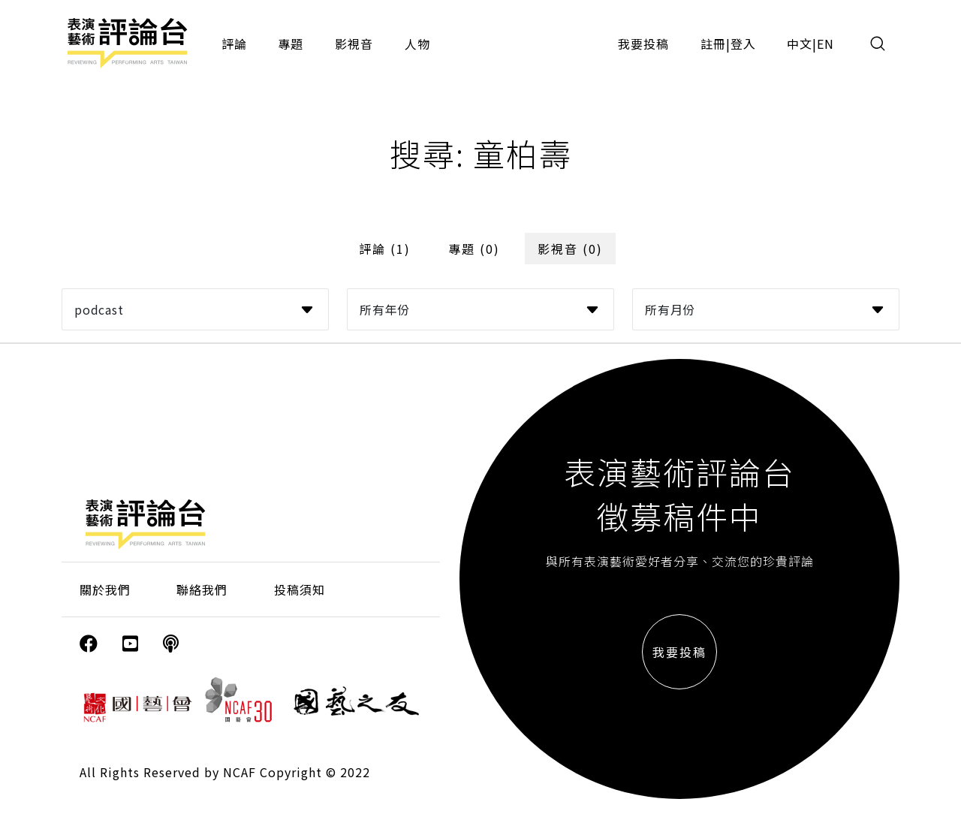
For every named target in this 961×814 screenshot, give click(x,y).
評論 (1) (385, 249)
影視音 (354, 44)
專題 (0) (474, 249)
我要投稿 (643, 44)
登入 (743, 44)
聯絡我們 (201, 589)
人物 (417, 44)
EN (825, 44)
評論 (234, 44)
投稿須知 (299, 589)
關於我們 (105, 589)
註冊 (713, 44)
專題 (290, 44)
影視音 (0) (570, 249)
